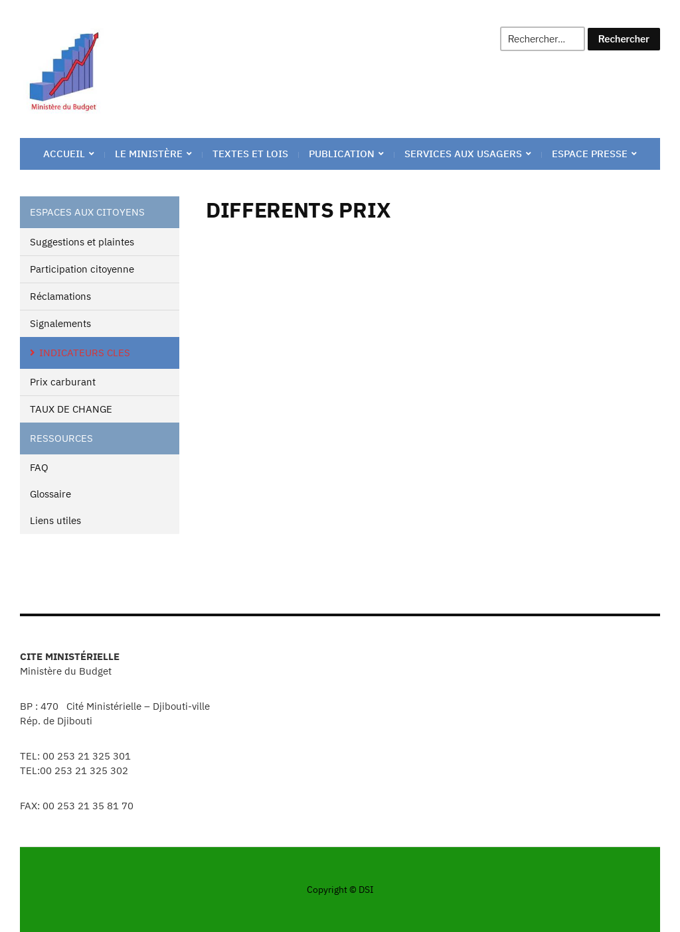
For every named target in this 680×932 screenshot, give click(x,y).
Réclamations (60, 296)
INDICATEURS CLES (84, 352)
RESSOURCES (61, 438)
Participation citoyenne (82, 269)
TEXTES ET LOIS (250, 153)
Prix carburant (63, 381)
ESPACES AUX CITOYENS (87, 212)
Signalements (60, 323)
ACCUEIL (64, 153)
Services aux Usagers (463, 153)
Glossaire (50, 494)
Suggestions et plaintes (82, 241)
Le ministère (149, 153)
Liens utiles (55, 520)
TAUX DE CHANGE (71, 409)
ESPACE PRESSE (590, 153)
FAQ (39, 467)
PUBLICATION (342, 153)
